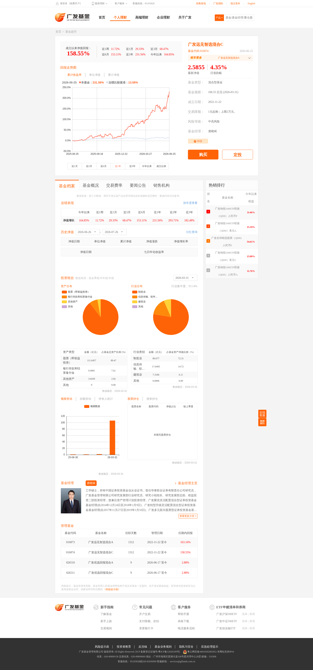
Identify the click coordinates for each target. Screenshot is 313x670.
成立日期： (196, 102)
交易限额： (196, 111)
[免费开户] (75, 3)
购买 (203, 154)
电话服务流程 (186, 628)
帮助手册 (183, 614)
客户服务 (119, 3)
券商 (252, 614)
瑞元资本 (235, 3)
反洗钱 (143, 646)
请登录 (63, 3)
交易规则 (106, 628)
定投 (237, 155)
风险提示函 (102, 646)
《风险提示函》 (111, 589)
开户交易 (145, 614)
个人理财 (120, 17)
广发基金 (72, 17)
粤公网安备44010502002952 (202, 651)
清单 (245, 614)
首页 (102, 17)
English (251, 3)
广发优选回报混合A (100, 562)
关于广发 (184, 17)
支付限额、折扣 (149, 621)
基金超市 (71, 31)
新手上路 (106, 621)
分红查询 (191, 232)
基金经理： (196, 131)
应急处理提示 (209, 646)
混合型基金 (215, 82)
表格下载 (183, 621)
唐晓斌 (212, 131)
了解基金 (106, 614)
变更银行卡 (146, 628)
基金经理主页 (187, 483)
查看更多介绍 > (188, 516)
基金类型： (196, 82)
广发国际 (218, 3)
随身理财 (100, 3)
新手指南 (106, 607)
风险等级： (196, 121)
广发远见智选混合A (100, 542)
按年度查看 (190, 202)
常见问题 (145, 607)
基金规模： (196, 92)
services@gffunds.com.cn (182, 661)
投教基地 (201, 3)
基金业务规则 (163, 646)
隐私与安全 (186, 646)
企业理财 (163, 17)
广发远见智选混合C (100, 552)
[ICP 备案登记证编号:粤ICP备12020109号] (157, 651)
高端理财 (141, 17)
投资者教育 (124, 646)
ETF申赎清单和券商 (230, 607)
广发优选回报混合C (100, 572)
